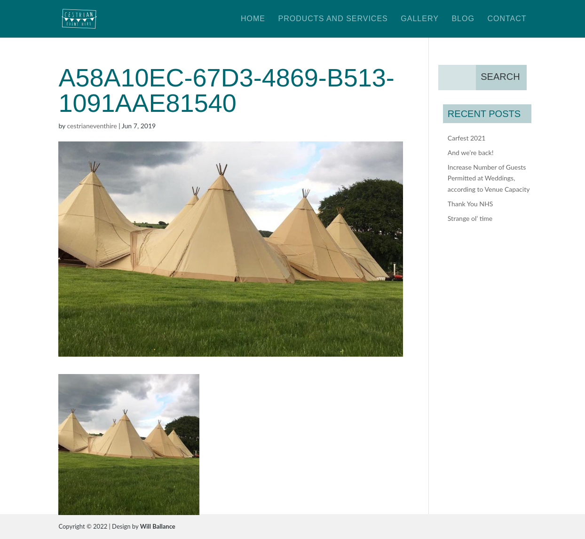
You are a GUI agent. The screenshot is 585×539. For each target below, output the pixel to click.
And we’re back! (471, 152)
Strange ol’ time (470, 218)
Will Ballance (157, 526)
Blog (462, 19)
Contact (506, 19)
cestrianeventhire (92, 126)
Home (253, 19)
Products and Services (333, 19)
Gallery (420, 19)
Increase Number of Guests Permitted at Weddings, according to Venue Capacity (489, 178)
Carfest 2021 (467, 138)
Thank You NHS (470, 204)
